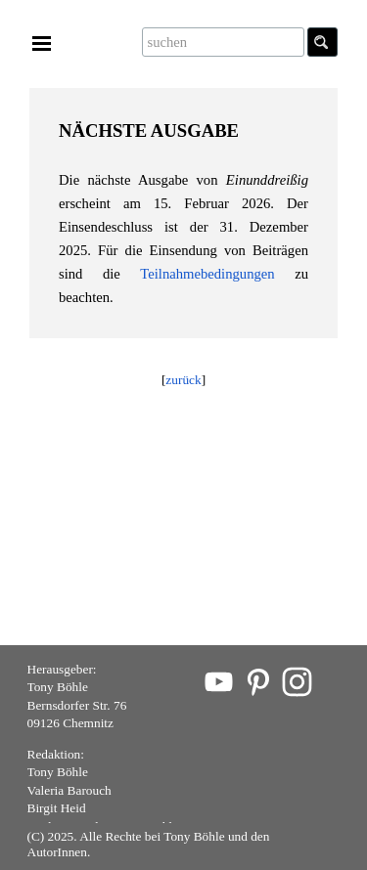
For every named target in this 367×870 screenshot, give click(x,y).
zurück (183, 379)
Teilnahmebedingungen (207, 274)
